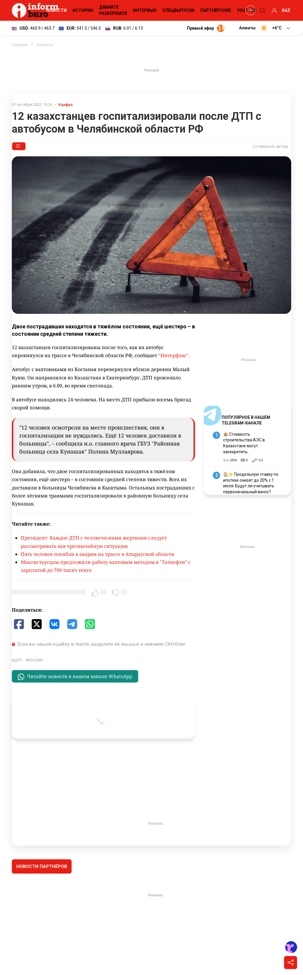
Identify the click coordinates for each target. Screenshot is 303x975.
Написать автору (270, 146)
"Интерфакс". (174, 355)
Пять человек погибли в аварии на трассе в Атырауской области (97, 554)
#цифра (65, 104)
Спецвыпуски (178, 10)
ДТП (18, 660)
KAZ (286, 10)
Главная (20, 44)
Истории (82, 10)
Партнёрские (215, 10)
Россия (35, 660)
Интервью (145, 10)
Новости (56, 10)
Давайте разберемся (113, 10)
